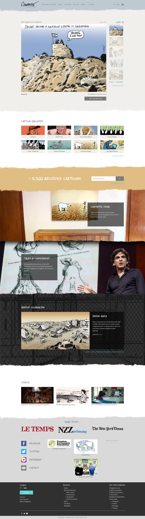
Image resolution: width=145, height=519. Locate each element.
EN (118, 4)
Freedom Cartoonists (116, 492)
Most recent (70, 492)
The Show (67, 4)
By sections (70, 497)
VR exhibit (67, 506)
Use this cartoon (95, 99)
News (60, 4)
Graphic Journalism (115, 490)
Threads (114, 508)
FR (114, 4)
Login (26, 492)
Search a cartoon (72, 499)
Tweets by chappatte (112, 440)
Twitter (114, 503)
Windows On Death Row (116, 497)
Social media (113, 499)
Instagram (115, 501)
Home (66, 488)
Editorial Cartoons (48, 4)
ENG (25, 488)
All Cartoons (71, 495)
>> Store (91, 4)
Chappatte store (114, 488)
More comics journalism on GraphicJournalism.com (105, 352)
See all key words (117, 183)
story (100, 334)
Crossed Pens (113, 495)
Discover (94, 221)
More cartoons (118, 86)
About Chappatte (25, 501)
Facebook (115, 506)
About (83, 4)
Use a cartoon (24, 499)
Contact (22, 497)
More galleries (118, 156)
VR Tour (76, 4)
